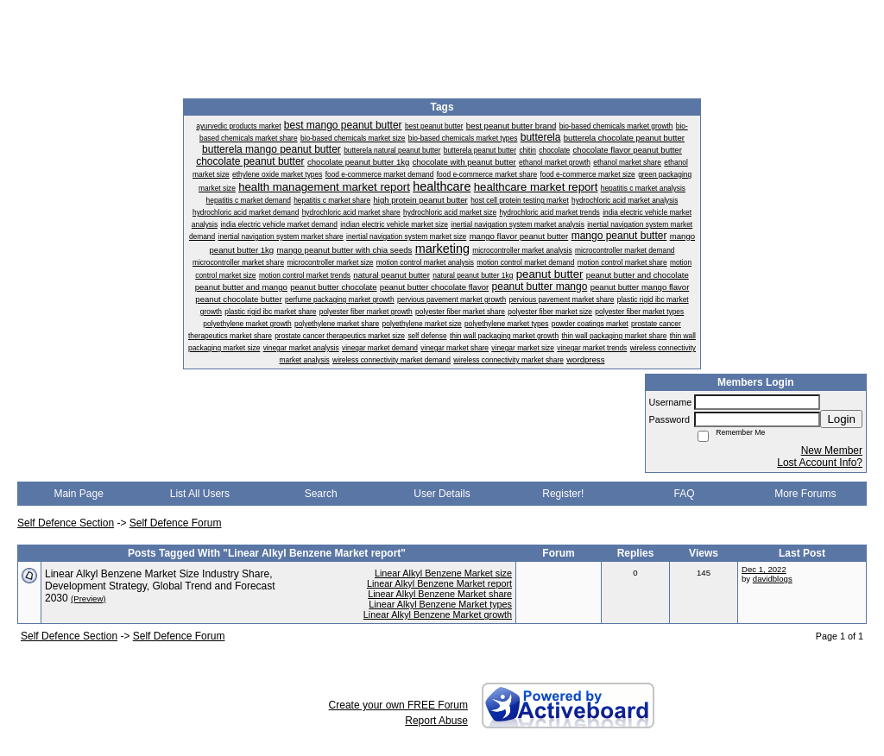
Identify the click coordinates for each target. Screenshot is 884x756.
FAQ (684, 494)
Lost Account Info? (819, 463)
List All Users (200, 494)
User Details (442, 494)
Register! (563, 494)
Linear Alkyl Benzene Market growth (437, 614)
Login (841, 419)
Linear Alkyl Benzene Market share (440, 594)
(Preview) (88, 598)
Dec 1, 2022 (764, 569)
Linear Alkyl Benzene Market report (439, 583)
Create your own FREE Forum (398, 705)
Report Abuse (436, 721)
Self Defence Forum (175, 523)
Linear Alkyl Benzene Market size (443, 573)
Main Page (78, 494)
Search (321, 494)
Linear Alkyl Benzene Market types (440, 604)
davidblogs (772, 578)
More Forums (805, 494)
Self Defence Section (65, 523)
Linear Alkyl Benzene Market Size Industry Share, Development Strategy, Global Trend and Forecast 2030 (160, 586)
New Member (831, 450)
